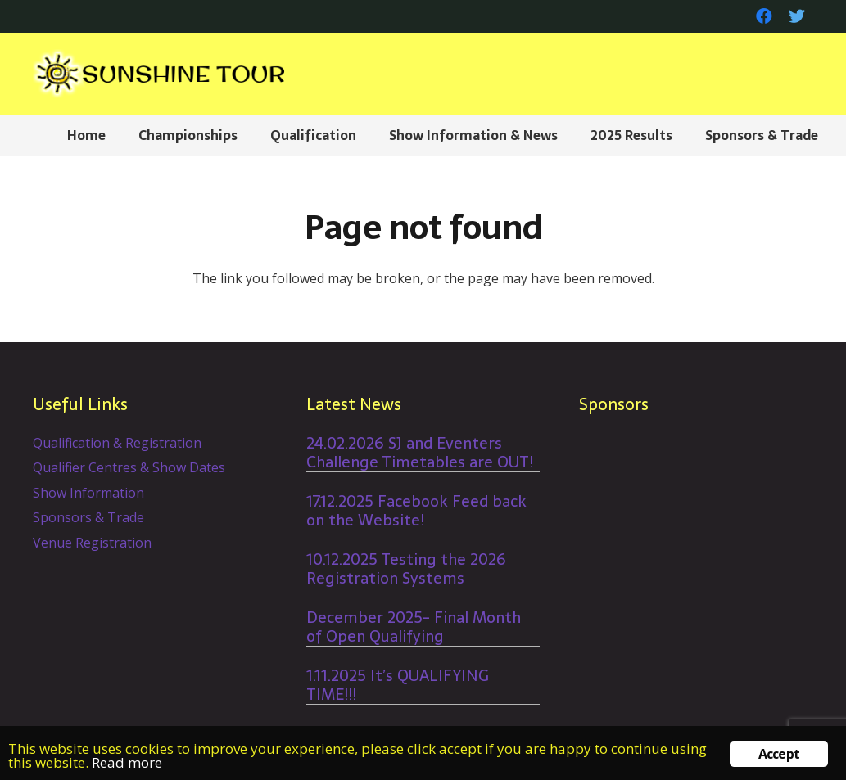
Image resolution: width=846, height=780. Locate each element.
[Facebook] (764, 16)
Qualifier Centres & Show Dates (129, 467)
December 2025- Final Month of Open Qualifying (413, 627)
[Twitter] (796, 16)
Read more (127, 762)
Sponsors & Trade (88, 517)
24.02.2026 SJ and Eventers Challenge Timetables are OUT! (419, 453)
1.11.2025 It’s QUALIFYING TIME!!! (397, 685)
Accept (778, 754)
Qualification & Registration (117, 443)
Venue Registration (92, 543)
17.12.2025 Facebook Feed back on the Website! (416, 511)
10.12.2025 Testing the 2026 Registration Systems (406, 569)
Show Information (88, 493)
